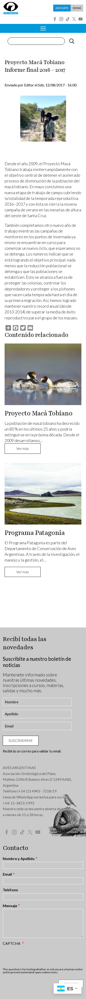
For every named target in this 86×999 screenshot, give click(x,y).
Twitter (74, 19)
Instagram (61, 19)
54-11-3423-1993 (19, 803)
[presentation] (37, 956)
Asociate (61, 8)
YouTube (80, 19)
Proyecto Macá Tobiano (38, 413)
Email (7, 874)
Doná (77, 8)
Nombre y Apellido (19, 859)
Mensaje (10, 906)
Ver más (22, 448)
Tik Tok (67, 19)
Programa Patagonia (35, 532)
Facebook (55, 19)
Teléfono (10, 890)
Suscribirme (20, 740)
